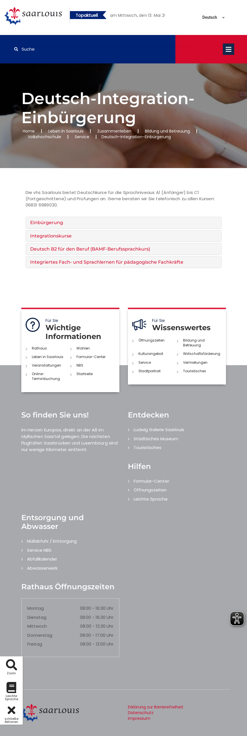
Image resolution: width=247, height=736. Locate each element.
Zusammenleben (114, 131)
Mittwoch (37, 626)
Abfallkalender (42, 559)
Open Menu (228, 49)
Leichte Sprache (151, 499)
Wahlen (83, 348)
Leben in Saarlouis (66, 131)
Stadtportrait (149, 371)
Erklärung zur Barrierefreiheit (155, 707)
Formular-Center (90, 356)
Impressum (139, 718)
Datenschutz (140, 713)
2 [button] (137, 16)
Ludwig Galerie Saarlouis (159, 430)
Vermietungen (195, 362)
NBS (79, 365)
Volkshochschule (44, 137)
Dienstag (36, 617)
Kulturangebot (150, 353)
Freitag (34, 644)
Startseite (84, 373)
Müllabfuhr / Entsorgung (52, 541)
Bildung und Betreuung (167, 131)
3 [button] (146, 16)
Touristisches (194, 371)
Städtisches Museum (156, 439)
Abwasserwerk (42, 568)
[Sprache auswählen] (207, 17)
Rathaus (39, 348)
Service (82, 137)
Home (29, 131)
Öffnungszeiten (151, 340)
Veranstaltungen (46, 365)
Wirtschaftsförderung (201, 353)
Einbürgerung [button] (46, 222)
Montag (35, 608)
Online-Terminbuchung (46, 376)
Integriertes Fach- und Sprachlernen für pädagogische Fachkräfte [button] (106, 262)
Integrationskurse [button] (51, 236)
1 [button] (129, 16)
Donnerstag (39, 635)
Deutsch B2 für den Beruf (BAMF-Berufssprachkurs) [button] (90, 249)
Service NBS (39, 550)
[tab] (123, 222)
